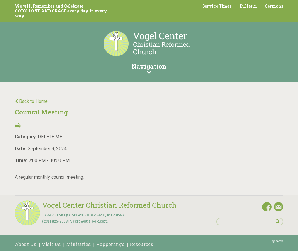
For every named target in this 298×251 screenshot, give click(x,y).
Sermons (274, 6)
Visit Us (51, 244)
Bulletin (248, 6)
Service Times (216, 6)
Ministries (78, 244)
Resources (141, 244)
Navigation (149, 68)
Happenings (110, 244)
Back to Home (31, 101)
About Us (25, 244)
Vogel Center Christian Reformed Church (109, 205)
